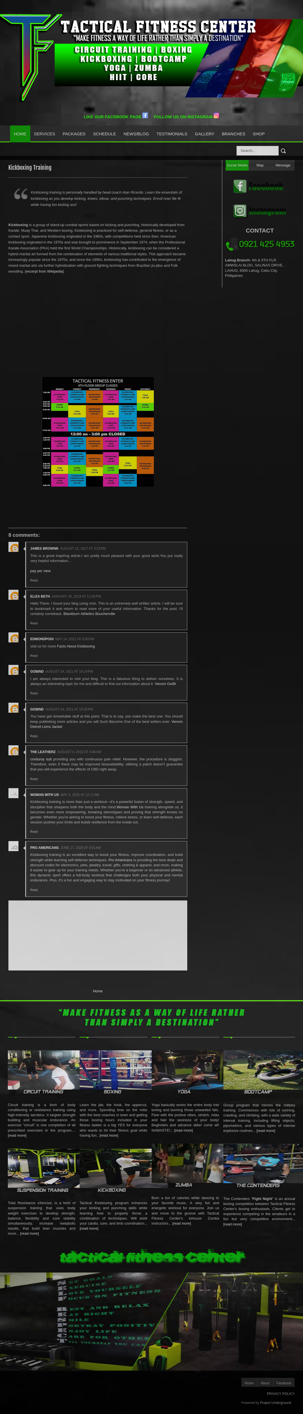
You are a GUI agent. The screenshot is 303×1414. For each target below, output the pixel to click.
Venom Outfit (165, 684)
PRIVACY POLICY (281, 1394)
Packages (74, 133)
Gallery (204, 133)
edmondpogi (42, 639)
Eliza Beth (40, 596)
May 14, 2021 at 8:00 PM (74, 639)
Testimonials (172, 133)
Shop (259, 133)
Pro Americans (44, 848)
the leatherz (42, 752)
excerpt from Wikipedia (44, 271)
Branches (233, 133)
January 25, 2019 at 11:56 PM (76, 596)
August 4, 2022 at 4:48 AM (79, 752)
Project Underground (275, 1403)
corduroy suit (41, 759)
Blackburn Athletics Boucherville (89, 614)
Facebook (283, 1383)
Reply (34, 580)
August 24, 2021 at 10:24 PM (69, 672)
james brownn (44, 549)
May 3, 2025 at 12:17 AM (80, 795)
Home (20, 133)
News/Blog (136, 133)
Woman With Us (44, 795)
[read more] (17, 1135)
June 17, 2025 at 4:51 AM (81, 848)
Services (44, 133)
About (265, 1383)
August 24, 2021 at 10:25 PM (69, 709)
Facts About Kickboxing (76, 646)
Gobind (37, 672)
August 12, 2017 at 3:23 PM (83, 549)
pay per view (40, 571)
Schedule (104, 133)
